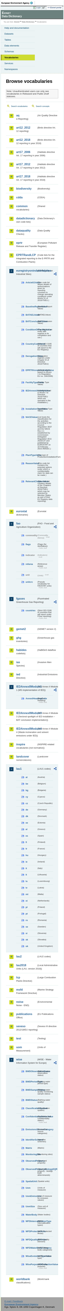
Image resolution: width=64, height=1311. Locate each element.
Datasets (8, 33)
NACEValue (31, 417)
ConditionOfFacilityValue (31, 329)
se (27, 926)
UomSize (30, 1206)
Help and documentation (16, 28)
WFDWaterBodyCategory (31, 1248)
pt (27, 913)
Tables (7, 40)
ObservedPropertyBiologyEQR (31, 1169)
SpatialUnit (31, 1181)
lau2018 (21, 965)
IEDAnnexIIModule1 (26, 686)
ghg (18, 637)
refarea (29, 564)
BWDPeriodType (31, 1081)
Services (8, 63)
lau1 (19, 768)
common (22, 206)
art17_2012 (23, 164)
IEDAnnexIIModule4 (26, 728)
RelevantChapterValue (31, 481)
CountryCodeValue (31, 344)
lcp (18, 977)
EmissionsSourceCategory (31, 1129)
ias (18, 662)
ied (18, 674)
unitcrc (29, 582)
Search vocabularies (19, 106)
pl (26, 907)
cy (27, 797)
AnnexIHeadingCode (31, 698)
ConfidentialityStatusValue (31, 1116)
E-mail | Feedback (13, 1301)
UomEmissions (31, 1196)
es (27, 836)
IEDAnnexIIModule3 (26, 713)
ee (27, 822)
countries (30, 610)
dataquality (23, 230)
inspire (20, 744)
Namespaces (11, 69)
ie (26, 861)
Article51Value (31, 282)
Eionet (17, 22)
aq (17, 115)
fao (18, 523)
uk (27, 946)
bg (27, 790)
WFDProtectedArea (31, 1231)
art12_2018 (23, 139)
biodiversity (24, 188)
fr (26, 848)
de (27, 809)
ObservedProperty (31, 1161)
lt (26, 874)
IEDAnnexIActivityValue (31, 390)
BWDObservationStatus (31, 1071)
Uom (28, 1188)
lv (26, 887)
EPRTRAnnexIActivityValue (31, 370)
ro (27, 920)
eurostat (21, 511)
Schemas (9, 51)
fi (26, 842)
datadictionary (25, 218)
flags (28, 544)
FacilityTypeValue (31, 382)
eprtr (19, 242)
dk (27, 816)
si (26, 933)
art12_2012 (23, 127)
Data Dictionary (28, 22)
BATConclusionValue (31, 321)
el (26, 829)
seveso (20, 1026)
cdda (19, 197)
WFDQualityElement (31, 1239)
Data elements (11, 45)
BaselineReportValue (31, 306)
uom (19, 1047)
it (26, 868)
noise (19, 1001)
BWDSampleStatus (31, 1090)
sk (27, 939)
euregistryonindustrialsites (26, 270)
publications (24, 1014)
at (26, 777)
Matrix (29, 1148)
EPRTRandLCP (26, 255)
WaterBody (31, 1214)
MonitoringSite (31, 1154)
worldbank (23, 1279)
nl (26, 900)
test (18, 1038)
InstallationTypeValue (31, 409)
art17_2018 (23, 176)
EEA (18, 3)
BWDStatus (31, 1100)
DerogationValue (31, 356)
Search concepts (42, 106)
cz (27, 803)
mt (27, 894)
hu (27, 855)
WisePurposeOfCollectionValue (31, 1264)
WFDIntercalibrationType (31, 1221)
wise (19, 1059)
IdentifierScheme (31, 1139)
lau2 (19, 956)
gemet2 (21, 629)
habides (21, 650)
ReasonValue (31, 463)
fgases (20, 598)
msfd (19, 989)
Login (38, 8)
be (27, 783)
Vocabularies (11, 57)
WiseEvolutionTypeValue (31, 1256)
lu (26, 881)
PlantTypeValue (31, 455)
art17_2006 (23, 152)
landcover (22, 756)
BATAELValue (31, 315)
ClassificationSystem (31, 1108)
